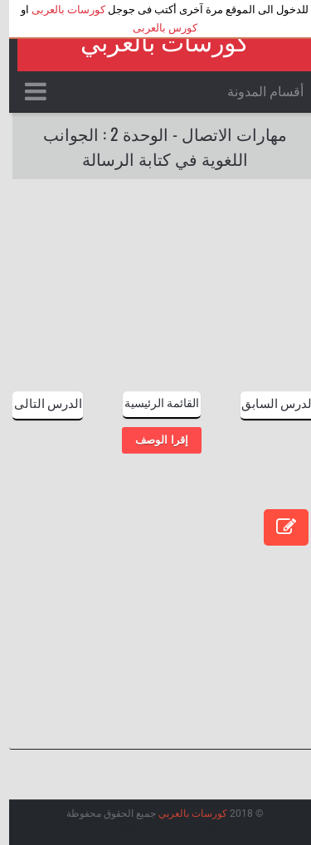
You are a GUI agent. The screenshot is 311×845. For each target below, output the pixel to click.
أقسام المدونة (256, 92)
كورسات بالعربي (156, 42)
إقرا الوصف (152, 440)
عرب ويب (187, 827)
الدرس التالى (39, 402)
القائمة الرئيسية (152, 401)
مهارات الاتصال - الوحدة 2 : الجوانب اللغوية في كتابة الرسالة (156, 146)
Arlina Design (105, 827)
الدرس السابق (269, 402)
